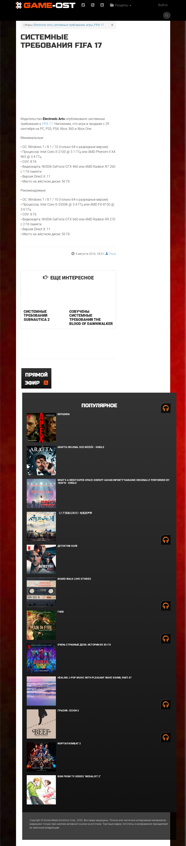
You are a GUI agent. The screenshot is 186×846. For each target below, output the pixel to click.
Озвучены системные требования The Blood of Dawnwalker (91, 317)
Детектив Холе (67, 546)
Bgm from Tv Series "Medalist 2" (79, 776)
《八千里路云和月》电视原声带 (75, 513)
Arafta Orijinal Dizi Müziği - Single (81, 447)
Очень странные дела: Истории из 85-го (84, 644)
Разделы (120, 5)
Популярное (99, 406)
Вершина (64, 414)
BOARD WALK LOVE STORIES (74, 578)
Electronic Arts (43, 25)
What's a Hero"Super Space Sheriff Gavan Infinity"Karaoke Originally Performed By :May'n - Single (114, 481)
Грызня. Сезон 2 (68, 710)
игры (89, 25)
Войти (163, 5)
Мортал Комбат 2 (69, 743)
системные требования (69, 25)
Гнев (61, 611)
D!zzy (110, 253)
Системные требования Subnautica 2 (37, 315)
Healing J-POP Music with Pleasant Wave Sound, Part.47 (95, 677)
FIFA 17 (99, 25)
